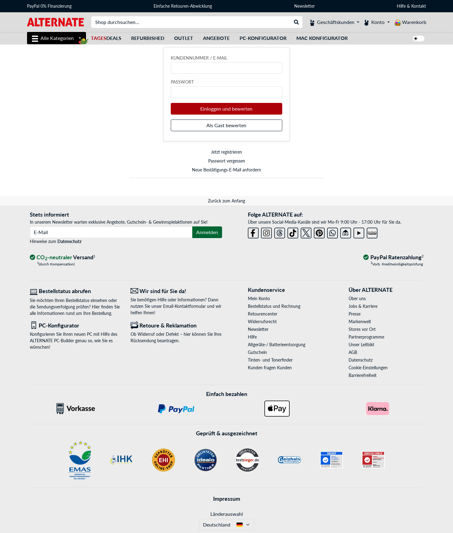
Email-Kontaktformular (184, 306)
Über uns (357, 298)
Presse (355, 313)
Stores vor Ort (362, 329)
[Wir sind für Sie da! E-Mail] (176, 291)
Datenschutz (69, 241)
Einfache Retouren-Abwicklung (183, 6)
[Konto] (376, 22)
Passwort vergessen (226, 160)
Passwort (182, 81)
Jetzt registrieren (226, 152)
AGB (353, 352)
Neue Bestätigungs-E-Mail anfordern (226, 169)
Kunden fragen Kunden (270, 367)
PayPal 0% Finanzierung (49, 6)
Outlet (183, 38)
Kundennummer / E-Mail (199, 58)
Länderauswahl (226, 514)
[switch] (418, 38)
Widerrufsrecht (262, 321)
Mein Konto (259, 298)
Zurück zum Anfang (226, 200)
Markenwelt (360, 321)
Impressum (226, 498)
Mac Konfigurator (322, 38)
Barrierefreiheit (363, 375)
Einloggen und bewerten (226, 109)
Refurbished (147, 38)
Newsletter (304, 6)
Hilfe (401, 6)
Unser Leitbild (361, 344)
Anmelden (207, 232)
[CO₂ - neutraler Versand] (63, 257)
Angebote (216, 38)
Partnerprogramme (366, 336)
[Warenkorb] (410, 22)
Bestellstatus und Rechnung (274, 306)
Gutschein (257, 352)
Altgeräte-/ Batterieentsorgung (276, 344)
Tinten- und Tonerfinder (270, 360)
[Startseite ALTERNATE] (55, 22)
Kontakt (418, 6)
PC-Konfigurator (263, 38)
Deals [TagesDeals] (106, 38)
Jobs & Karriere (363, 306)
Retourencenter (262, 313)
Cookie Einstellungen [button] (368, 367)
